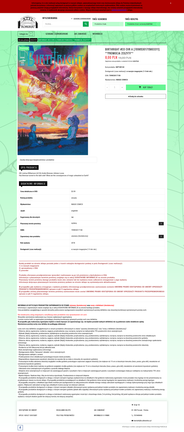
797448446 (137, 415)
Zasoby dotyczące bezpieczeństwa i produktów (37, 160)
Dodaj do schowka (135, 96)
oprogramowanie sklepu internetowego (148, 427)
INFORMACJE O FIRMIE (101, 415)
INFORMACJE (97, 33)
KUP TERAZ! (146, 87)
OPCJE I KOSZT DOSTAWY (28, 415)
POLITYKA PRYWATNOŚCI (65, 415)
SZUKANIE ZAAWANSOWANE (57, 33)
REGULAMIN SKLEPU (63, 410)
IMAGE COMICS (122, 80)
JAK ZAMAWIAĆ (80, 33)
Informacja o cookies (128, 427)
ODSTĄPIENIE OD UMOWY (28, 410)
